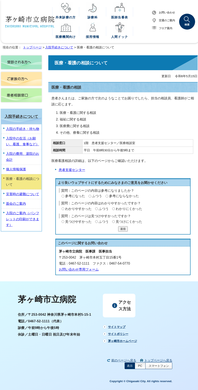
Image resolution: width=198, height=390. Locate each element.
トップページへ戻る (158, 360)
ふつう (97, 196)
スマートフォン (159, 365)
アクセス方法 (124, 305)
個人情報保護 (16, 169)
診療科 (92, 17)
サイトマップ (116, 327)
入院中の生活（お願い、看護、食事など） (22, 141)
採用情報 (92, 37)
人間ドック (119, 37)
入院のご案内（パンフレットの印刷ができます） (22, 219)
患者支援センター (72, 170)
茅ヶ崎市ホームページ (122, 341)
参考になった (75, 196)
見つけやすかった (78, 221)
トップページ (32, 47)
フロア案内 (165, 28)
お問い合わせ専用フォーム (79, 269)
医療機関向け (66, 37)
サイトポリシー (118, 334)
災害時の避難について (22, 194)
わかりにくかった (129, 209)
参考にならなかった (124, 196)
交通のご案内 (167, 20)
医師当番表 (119, 17)
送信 (123, 228)
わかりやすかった (78, 209)
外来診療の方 (66, 17)
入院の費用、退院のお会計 (22, 156)
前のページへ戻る (123, 360)
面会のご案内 (16, 203)
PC (140, 365)
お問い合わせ (167, 12)
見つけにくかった (129, 221)
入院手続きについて (59, 47)
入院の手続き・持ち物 (22, 129)
